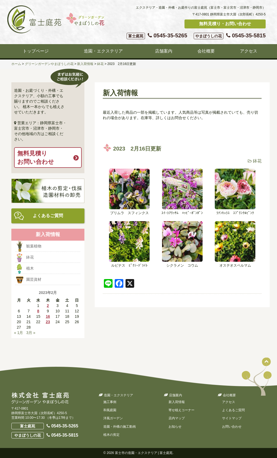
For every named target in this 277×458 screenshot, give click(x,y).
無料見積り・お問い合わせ (225, 23)
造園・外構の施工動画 (119, 426)
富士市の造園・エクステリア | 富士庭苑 (144, 453)
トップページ (36, 51)
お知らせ (175, 426)
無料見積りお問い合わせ (35, 157)
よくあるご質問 (48, 215)
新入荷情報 (177, 402)
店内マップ (177, 418)
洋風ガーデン (113, 418)
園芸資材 (33, 279)
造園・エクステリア (103, 51)
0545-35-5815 (230, 35)
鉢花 (257, 161)
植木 (30, 268)
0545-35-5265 (157, 35)
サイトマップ (232, 418)
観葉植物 (33, 246)
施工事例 (109, 402)
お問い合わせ (232, 426)
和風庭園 (109, 410)
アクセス (248, 51)
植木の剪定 (111, 435)
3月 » (30, 333)
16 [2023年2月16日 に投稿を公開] (48, 316)
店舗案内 (163, 51)
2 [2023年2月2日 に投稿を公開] (48, 305)
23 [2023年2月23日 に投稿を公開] (48, 322)
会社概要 (206, 51)
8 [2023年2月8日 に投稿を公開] (38, 311)
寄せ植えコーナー (181, 410)
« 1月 (18, 333)
